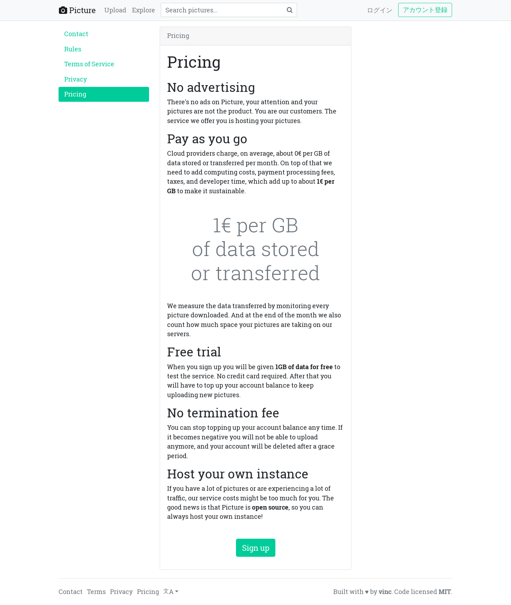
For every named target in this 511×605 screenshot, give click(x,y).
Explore (143, 10)
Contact (76, 34)
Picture (77, 10)
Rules (72, 49)
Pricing (75, 94)
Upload (115, 10)
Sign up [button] (255, 548)
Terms (96, 592)
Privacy (75, 79)
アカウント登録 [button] (425, 10)
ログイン (379, 10)
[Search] (289, 10)
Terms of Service (89, 64)
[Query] (221, 10)
